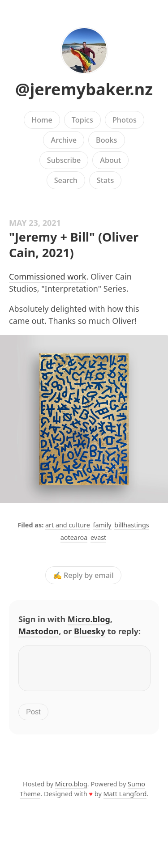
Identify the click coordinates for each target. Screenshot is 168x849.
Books (106, 140)
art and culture (67, 525)
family (102, 525)
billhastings (131, 525)
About (110, 160)
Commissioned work (47, 276)
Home (41, 120)
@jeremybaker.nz (84, 89)
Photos (124, 120)
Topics (82, 120)
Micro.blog (89, 619)
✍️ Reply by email (83, 575)
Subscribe (64, 160)
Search (66, 180)
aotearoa (74, 537)
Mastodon (38, 631)
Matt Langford (125, 799)
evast (98, 537)
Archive (64, 140)
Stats (105, 180)
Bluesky (89, 631)
